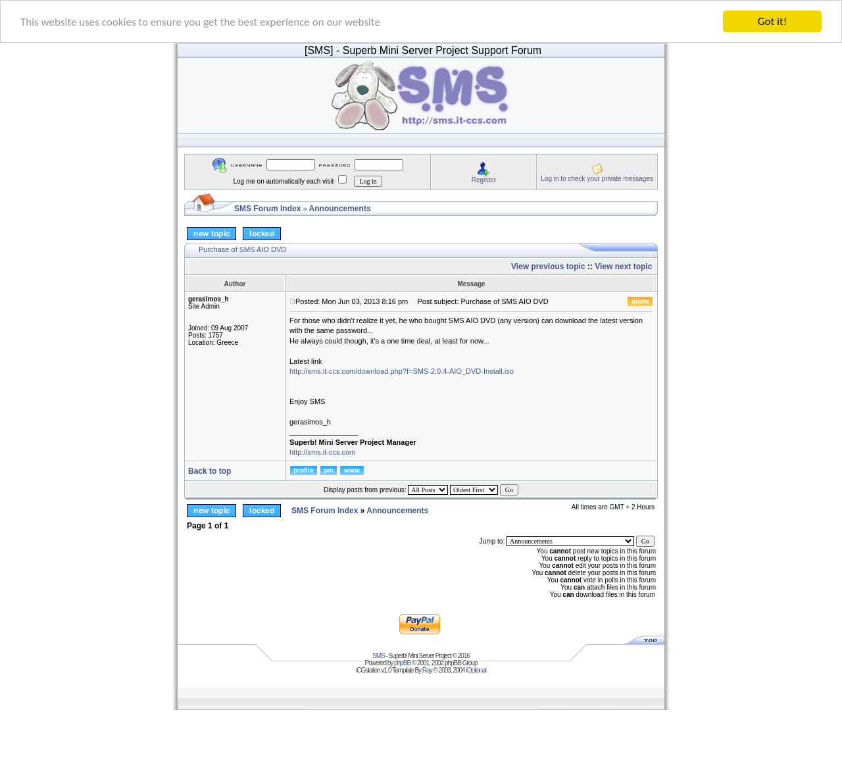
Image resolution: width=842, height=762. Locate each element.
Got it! (772, 21)
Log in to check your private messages (597, 178)
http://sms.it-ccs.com (322, 452)
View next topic (623, 266)
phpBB (402, 663)
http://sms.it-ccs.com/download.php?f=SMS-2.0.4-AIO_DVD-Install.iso (401, 371)
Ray (427, 670)
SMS (378, 655)
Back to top (209, 471)
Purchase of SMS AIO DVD (242, 249)
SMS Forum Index (267, 208)
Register (484, 179)
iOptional (475, 670)
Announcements (340, 208)
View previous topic (548, 266)
